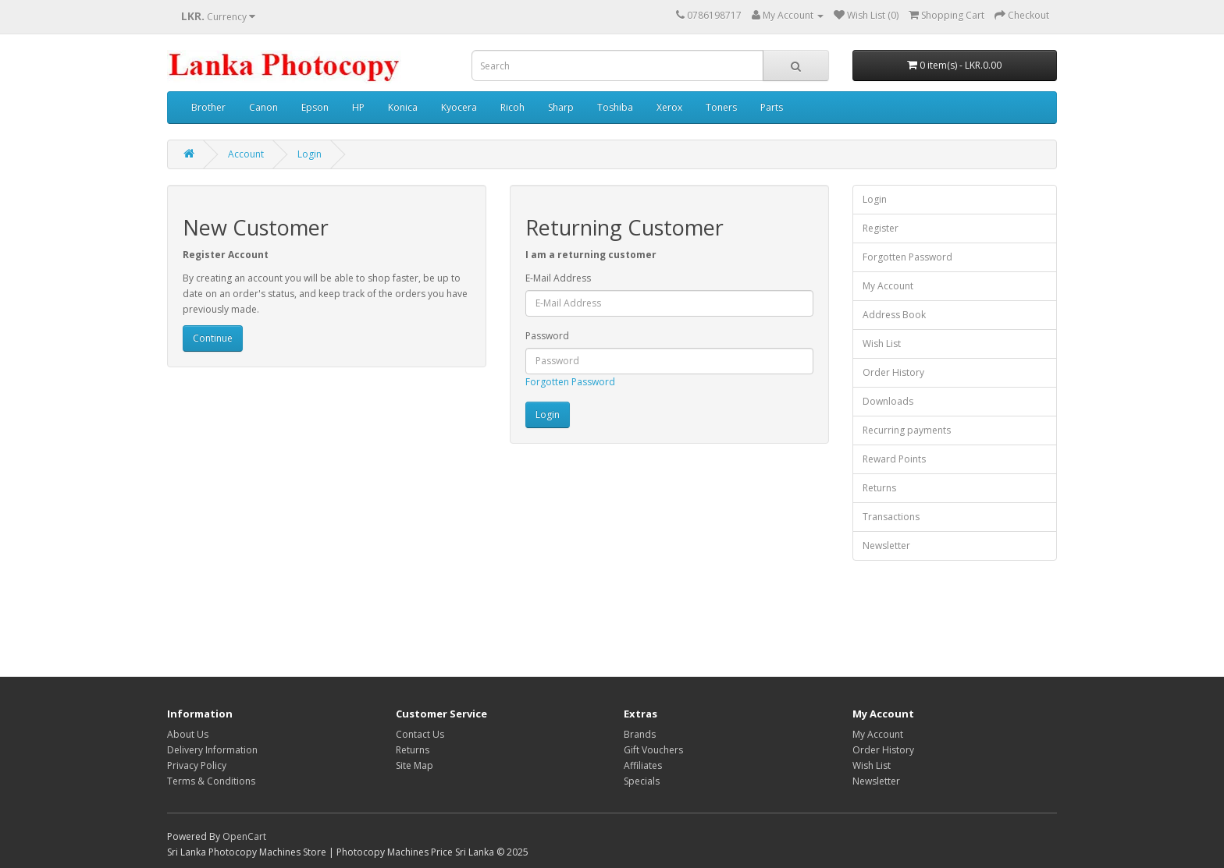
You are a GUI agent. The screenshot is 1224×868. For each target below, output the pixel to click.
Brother (208, 107)
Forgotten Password (570, 381)
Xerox (669, 107)
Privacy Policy (196, 765)
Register (880, 228)
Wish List (882, 343)
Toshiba (615, 107)
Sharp (561, 107)
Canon (263, 107)
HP (358, 107)
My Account (888, 285)
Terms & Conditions (211, 781)
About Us (187, 734)
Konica (403, 107)
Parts (771, 107)
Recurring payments (907, 430)
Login (309, 154)
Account (246, 154)
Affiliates (643, 765)
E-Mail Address (558, 278)
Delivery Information (212, 749)
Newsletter (886, 545)
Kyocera (459, 107)
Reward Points (894, 459)
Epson (315, 107)
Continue (213, 338)
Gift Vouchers (653, 749)
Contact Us (420, 734)
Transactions (891, 516)
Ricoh (512, 107)
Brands (640, 734)
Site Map (414, 765)
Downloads (888, 401)
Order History (893, 372)
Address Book (894, 314)
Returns (879, 487)
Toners (721, 107)
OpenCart (244, 836)
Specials (642, 781)
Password (547, 335)
